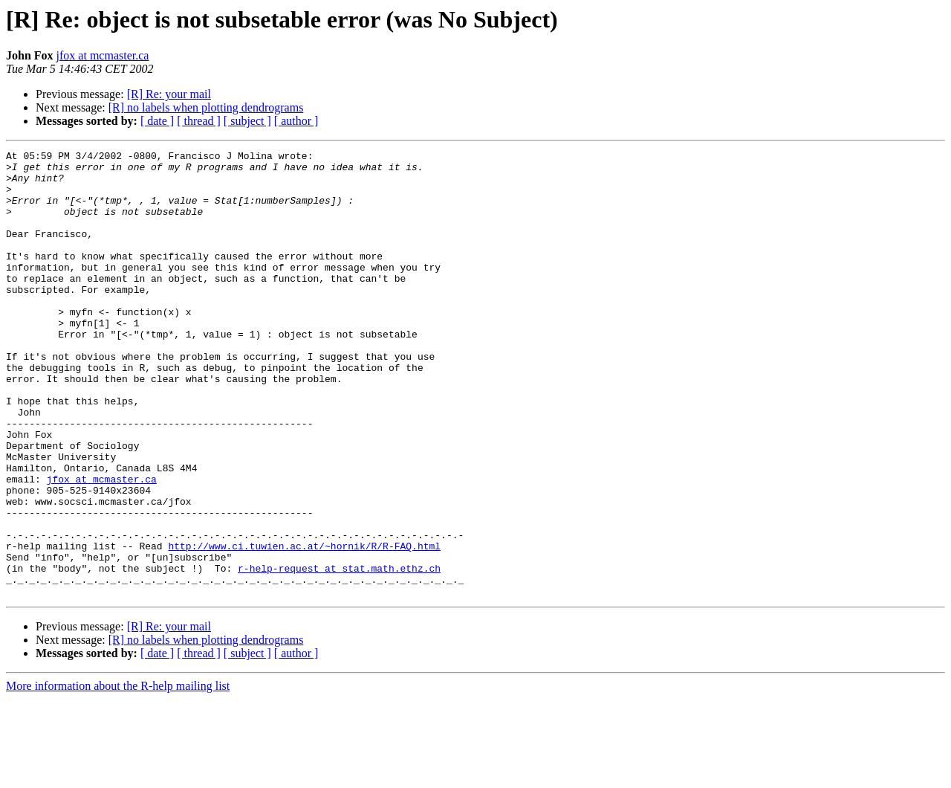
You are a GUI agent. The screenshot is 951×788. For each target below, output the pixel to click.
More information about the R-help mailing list (118, 775)
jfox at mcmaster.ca (102, 55)
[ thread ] (199, 120)
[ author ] (296, 120)
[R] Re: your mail (169, 94)
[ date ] (157, 120)
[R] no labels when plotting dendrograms (206, 107)
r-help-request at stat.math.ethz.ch (339, 652)
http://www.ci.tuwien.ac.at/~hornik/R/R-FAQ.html (304, 626)
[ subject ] (247, 120)
